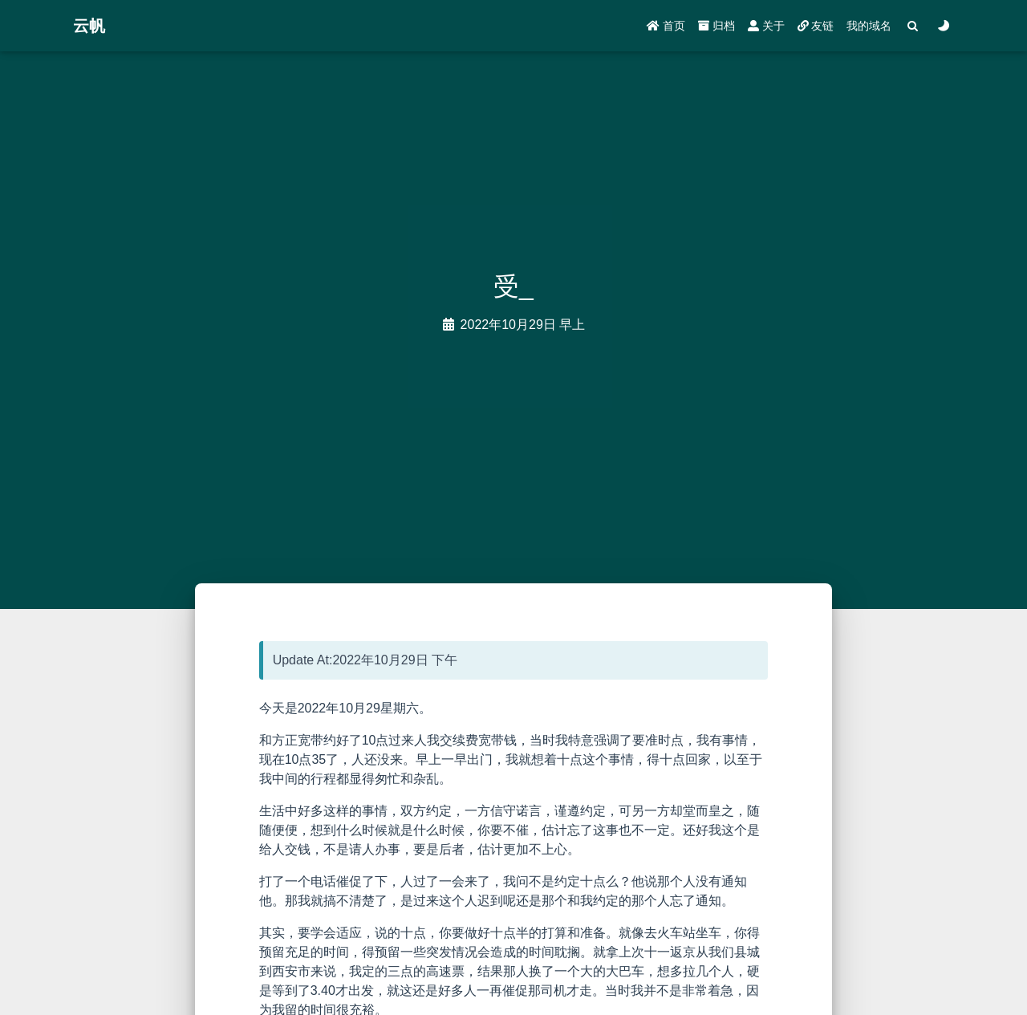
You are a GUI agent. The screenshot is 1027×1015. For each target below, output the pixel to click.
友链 (816, 25)
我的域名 (868, 25)
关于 (766, 25)
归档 (716, 25)
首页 (666, 25)
